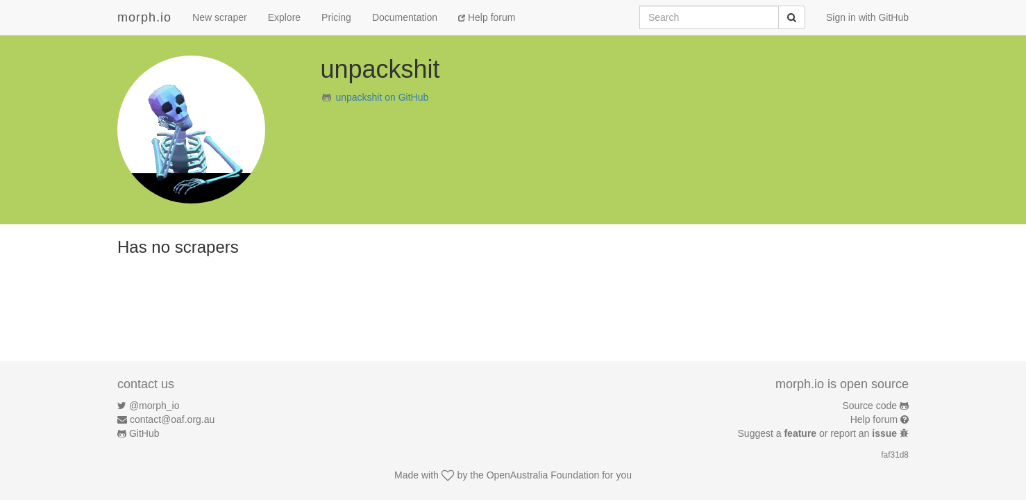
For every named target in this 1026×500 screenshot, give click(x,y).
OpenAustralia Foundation (543, 475)
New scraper (219, 17)
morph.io (144, 17)
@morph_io (154, 405)
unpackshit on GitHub (381, 97)
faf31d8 (895, 455)
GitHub (144, 433)
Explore (284, 17)
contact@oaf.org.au (172, 419)
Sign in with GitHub (867, 17)
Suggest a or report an (819, 433)
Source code (870, 405)
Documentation (404, 17)
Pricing (336, 17)
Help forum (486, 17)
